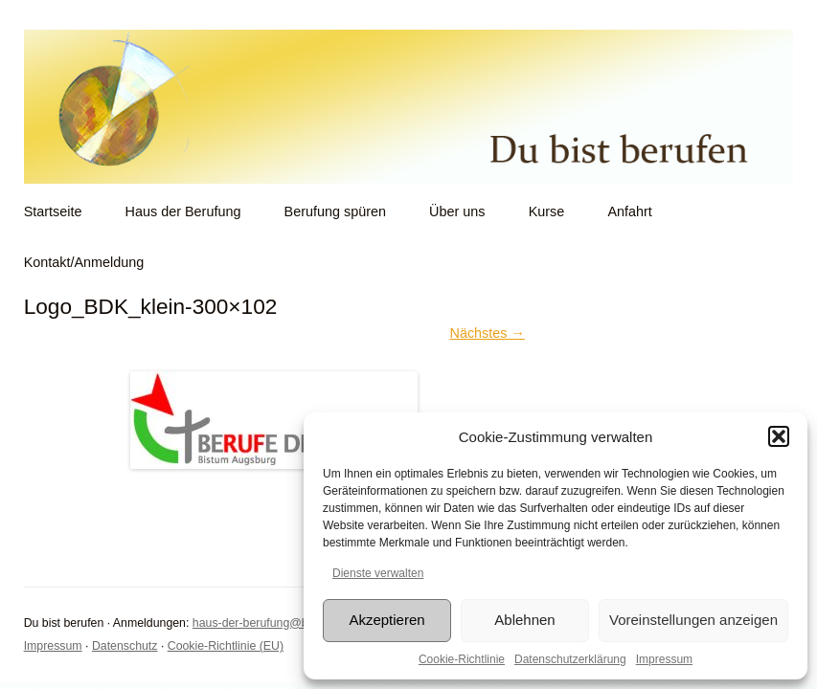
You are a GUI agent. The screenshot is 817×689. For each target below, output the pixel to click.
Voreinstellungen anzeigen (693, 619)
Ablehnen (524, 619)
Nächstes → (486, 333)
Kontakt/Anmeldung (84, 262)
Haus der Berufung (183, 211)
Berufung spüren (335, 211)
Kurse (547, 211)
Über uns (457, 211)
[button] (778, 436)
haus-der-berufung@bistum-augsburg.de (299, 623)
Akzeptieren (386, 619)
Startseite (53, 211)
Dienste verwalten (377, 573)
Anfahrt (629, 211)
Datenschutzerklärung (570, 659)
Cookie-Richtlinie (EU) (226, 646)
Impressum (664, 659)
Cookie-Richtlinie (462, 659)
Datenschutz (125, 646)
